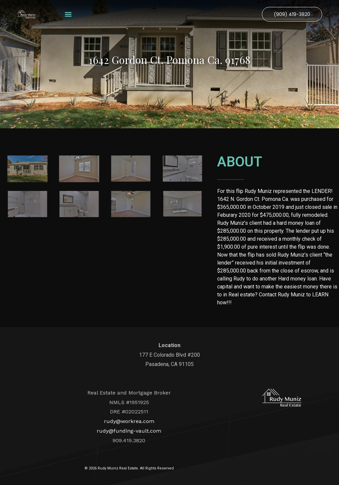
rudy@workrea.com (129, 421)
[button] (68, 14)
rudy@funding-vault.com (129, 431)
